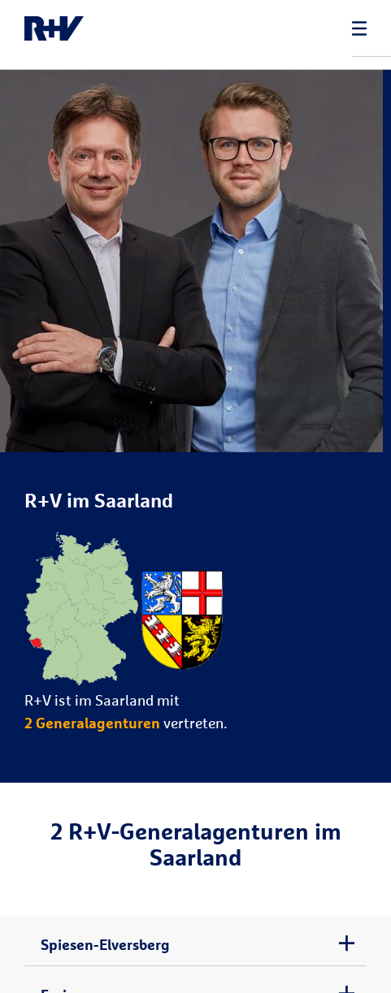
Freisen (65, 968)
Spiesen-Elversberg (105, 917)
